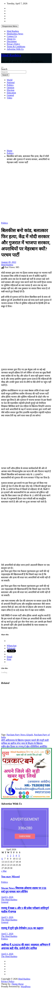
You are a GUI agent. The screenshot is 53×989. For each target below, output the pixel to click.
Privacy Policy (13, 44)
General (10, 95)
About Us (11, 39)
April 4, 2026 (7, 954)
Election (10, 90)
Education (11, 92)
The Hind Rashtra (9, 899)
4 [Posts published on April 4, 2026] (16, 855)
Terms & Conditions (16, 46)
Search (4, 69)
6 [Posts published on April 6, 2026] (2, 858)
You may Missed (10, 876)
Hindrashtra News (15, 34)
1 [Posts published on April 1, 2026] (7, 855)
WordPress (26, 986)
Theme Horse (17, 984)
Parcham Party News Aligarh (20, 734)
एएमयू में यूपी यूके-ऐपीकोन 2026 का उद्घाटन (22, 928)
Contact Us (12, 36)
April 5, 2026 (7, 917)
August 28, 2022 (8, 262)
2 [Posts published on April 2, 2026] (10, 855)
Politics (10, 85)
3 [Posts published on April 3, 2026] (13, 855)
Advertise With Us (15, 49)
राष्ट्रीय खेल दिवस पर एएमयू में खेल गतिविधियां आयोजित (24, 746)
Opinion (10, 87)
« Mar (4, 871)
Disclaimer (12, 41)
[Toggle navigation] (2, 67)
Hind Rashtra (13, 31)
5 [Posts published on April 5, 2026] (19, 855)
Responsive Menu (9, 26)
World (9, 80)
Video (9, 98)
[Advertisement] (26, 124)
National (11, 82)
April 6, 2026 (7, 897)
